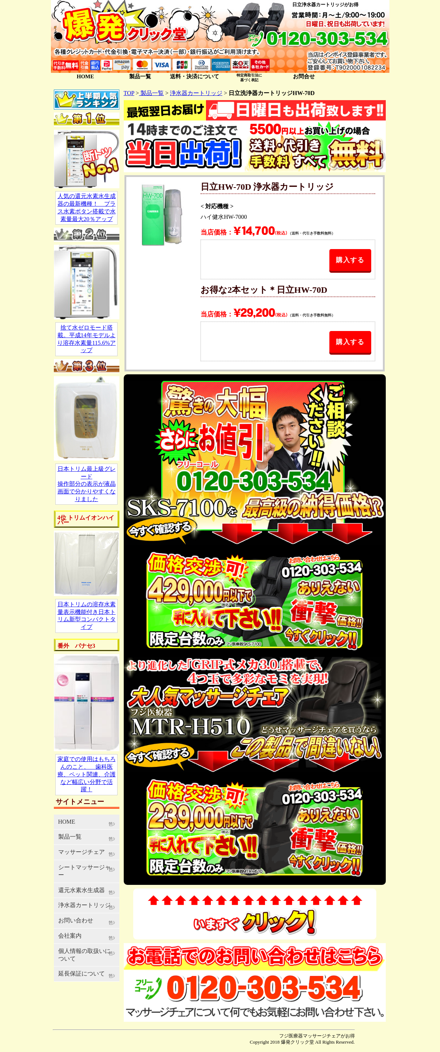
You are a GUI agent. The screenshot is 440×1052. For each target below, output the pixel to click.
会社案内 (70, 936)
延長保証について (81, 973)
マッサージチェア (81, 852)
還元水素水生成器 (81, 890)
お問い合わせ (75, 920)
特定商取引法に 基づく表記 (249, 77)
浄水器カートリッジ (196, 93)
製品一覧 (140, 76)
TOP (129, 93)
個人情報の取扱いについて (84, 955)
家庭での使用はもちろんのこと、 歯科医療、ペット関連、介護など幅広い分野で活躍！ (87, 774)
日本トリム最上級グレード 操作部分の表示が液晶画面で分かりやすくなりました (87, 484)
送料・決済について (194, 76)
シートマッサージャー (84, 871)
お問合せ (304, 76)
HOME (85, 76)
